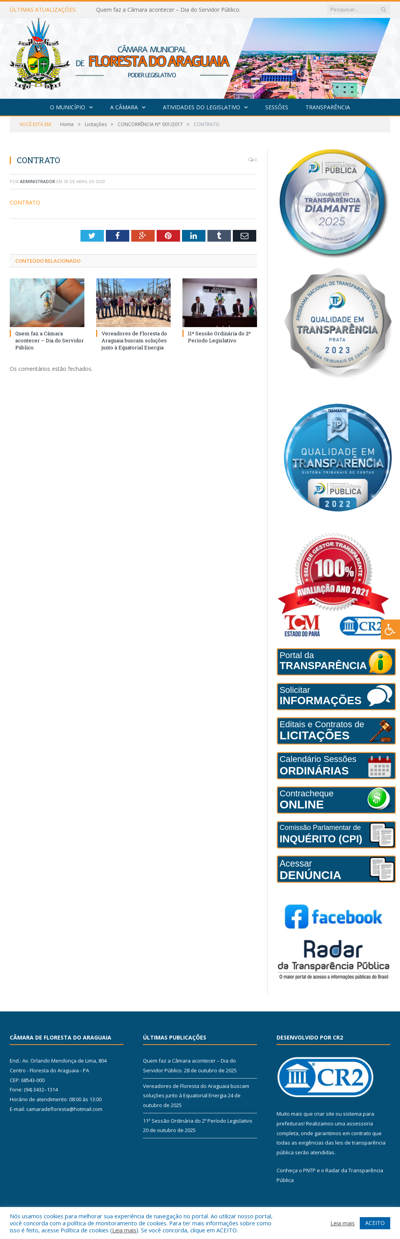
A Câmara (124, 107)
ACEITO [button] (375, 1223)
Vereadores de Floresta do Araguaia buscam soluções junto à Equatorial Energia (134, 340)
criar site (324, 1113)
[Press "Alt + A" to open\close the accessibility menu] (390, 629)
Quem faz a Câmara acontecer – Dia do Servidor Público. (168, 9)
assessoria (359, 1123)
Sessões (276, 107)
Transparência (327, 107)
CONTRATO (25, 202)
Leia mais (124, 1230)
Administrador (37, 181)
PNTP (309, 1170)
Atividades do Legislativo (201, 107)
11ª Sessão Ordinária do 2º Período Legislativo (219, 337)
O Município (67, 107)
